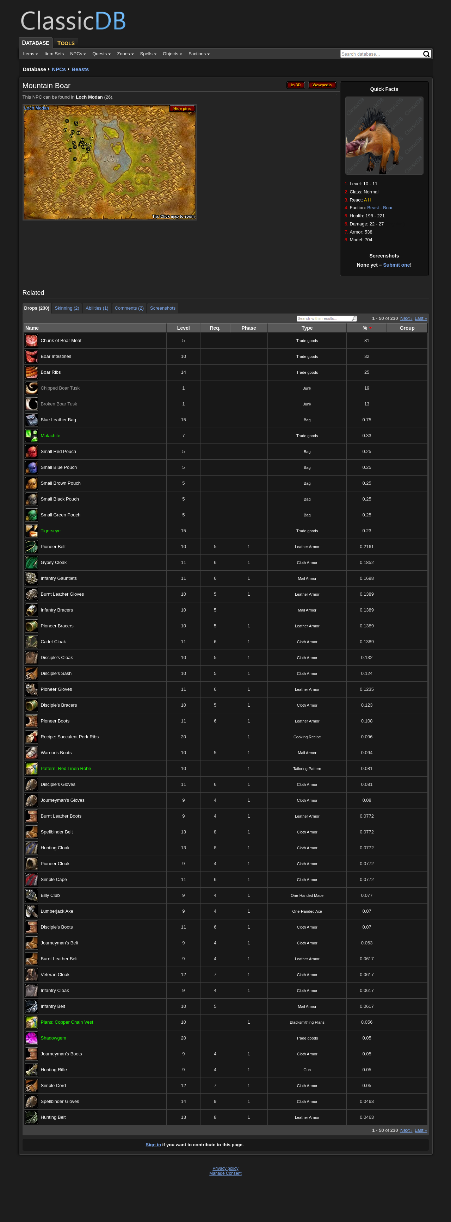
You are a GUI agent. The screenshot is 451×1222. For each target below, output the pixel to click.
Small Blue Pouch (59, 467)
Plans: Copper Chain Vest (67, 1022)
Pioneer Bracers (57, 625)
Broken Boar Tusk (59, 404)
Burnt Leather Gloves (62, 594)
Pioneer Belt (53, 546)
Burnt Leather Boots (61, 816)
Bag (307, 420)
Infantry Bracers (57, 610)
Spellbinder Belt (57, 832)
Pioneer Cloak (55, 863)
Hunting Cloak (55, 847)
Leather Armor (307, 547)
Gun (307, 1070)
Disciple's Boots (57, 927)
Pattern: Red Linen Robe (66, 768)
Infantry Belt (53, 1006)
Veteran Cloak (55, 974)
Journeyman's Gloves (63, 800)
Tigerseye (51, 530)
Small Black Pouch (60, 499)
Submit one (396, 265)
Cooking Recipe (307, 737)
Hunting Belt (53, 1117)
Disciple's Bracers (59, 705)
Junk (307, 388)
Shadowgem (53, 1038)
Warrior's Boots (56, 752)
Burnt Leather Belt (59, 958)
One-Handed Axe (307, 911)
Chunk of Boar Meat (61, 340)
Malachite (51, 435)
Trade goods (307, 341)
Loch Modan (89, 97)
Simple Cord (53, 1085)
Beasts (80, 69)
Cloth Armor (307, 562)
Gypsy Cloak (54, 562)
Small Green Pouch (61, 514)
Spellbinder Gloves (60, 1101)
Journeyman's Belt (60, 942)
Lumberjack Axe (57, 911)
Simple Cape (54, 879)
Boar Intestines (56, 356)
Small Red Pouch (58, 451)
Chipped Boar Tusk (60, 388)
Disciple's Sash (56, 673)
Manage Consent (225, 1173)
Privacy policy (225, 1168)
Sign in (153, 1144)
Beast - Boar (380, 207)
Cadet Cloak (53, 641)
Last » (421, 318)
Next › (406, 318)
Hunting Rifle (54, 1069)
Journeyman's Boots (61, 1053)
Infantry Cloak (55, 990)
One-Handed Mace (307, 895)
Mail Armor (307, 578)
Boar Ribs (51, 372)
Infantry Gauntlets (59, 578)
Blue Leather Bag (58, 419)
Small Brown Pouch (61, 483)
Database (35, 69)
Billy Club (50, 895)
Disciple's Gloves (58, 784)
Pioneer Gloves (56, 689)
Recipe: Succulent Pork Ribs (70, 736)
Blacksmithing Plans (307, 1022)
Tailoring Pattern (307, 769)
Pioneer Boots (55, 721)
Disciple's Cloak (57, 657)
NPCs (59, 69)
